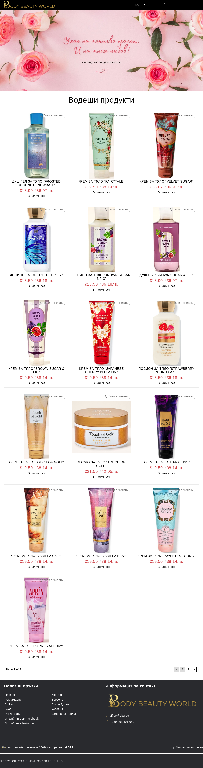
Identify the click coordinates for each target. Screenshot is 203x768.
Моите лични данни (189, 747)
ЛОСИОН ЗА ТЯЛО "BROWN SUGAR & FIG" (101, 276)
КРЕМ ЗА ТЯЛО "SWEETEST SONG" (166, 556)
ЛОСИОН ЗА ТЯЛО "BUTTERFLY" (36, 275)
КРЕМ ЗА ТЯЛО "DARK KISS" (166, 462)
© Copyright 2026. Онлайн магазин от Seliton (32, 760)
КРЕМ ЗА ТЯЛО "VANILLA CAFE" (36, 556)
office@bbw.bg (119, 715)
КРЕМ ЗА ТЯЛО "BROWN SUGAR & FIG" (36, 370)
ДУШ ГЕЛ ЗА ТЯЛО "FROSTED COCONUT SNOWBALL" (36, 183)
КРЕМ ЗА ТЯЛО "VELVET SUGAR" (166, 181)
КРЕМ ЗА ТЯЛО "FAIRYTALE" (101, 181)
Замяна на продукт (65, 713)
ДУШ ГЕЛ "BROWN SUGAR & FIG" (166, 275)
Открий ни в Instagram (20, 723)
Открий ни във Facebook (22, 718)
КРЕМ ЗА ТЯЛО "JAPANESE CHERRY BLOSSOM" (101, 370)
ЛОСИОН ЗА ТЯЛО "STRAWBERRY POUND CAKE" (166, 370)
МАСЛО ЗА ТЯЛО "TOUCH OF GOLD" (101, 464)
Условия (57, 709)
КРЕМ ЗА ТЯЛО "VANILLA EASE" (101, 556)
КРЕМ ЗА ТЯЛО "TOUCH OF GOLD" (36, 462)
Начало (10, 694)
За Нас (9, 704)
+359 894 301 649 (122, 721)
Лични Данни (60, 704)
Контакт (57, 694)
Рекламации (13, 699)
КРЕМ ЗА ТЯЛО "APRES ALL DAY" (37, 646)
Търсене (57, 699)
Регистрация (13, 713)
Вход (8, 709)
